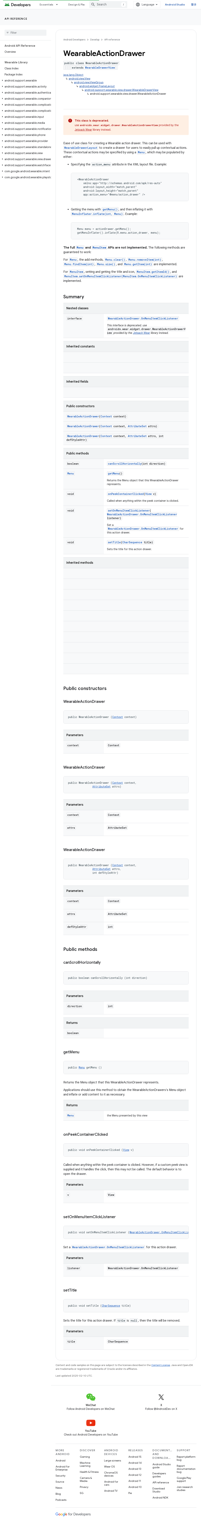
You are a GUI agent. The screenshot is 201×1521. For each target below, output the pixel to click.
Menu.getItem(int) (138, 264)
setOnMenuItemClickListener (129, 510)
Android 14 (135, 1462)
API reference (16, 18)
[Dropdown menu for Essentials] (58, 4)
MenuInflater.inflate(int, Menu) (97, 214)
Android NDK (160, 1497)
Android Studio (175, 4)
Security (60, 1475)
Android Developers (74, 39)
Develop (94, 39)
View (148, 494)
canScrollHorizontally (124, 463)
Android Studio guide (161, 1466)
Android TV (111, 1490)
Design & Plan (77, 4)
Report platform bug (186, 1458)
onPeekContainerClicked (126, 494)
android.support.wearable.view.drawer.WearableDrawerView (121, 90)
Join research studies (185, 1488)
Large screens (112, 1460)
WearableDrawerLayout (80, 148)
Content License (160, 1365)
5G (82, 1493)
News (59, 1487)
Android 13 (134, 1469)
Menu (141, 152)
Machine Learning (85, 1464)
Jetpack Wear (83, 129)
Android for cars (111, 1483)
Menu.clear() (115, 259)
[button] (24, 81)
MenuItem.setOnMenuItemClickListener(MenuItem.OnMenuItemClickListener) (120, 276)
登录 (194, 4)
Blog (58, 1493)
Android (60, 1460)
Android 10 (135, 1487)
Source (60, 1481)
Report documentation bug (186, 1469)
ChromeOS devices (111, 1474)
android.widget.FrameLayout (97, 86)
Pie (130, 1493)
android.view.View (79, 78)
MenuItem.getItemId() (153, 272)
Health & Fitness (89, 1472)
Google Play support (184, 1479)
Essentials (46, 4)
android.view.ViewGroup (89, 82)
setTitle (114, 542)
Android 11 (134, 1481)
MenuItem (99, 247)
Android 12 (134, 1475)
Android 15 (134, 1456)
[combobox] (108, 4)
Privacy (84, 1487)
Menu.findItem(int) (79, 264)
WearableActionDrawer (83, 416)
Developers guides (159, 1475)
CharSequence (132, 542)
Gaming (85, 1456)
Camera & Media (86, 1479)
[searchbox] (25, 33)
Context (106, 416)
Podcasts (61, 1500)
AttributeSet (137, 426)
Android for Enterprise (63, 1468)
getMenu (113, 473)
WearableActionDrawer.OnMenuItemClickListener (143, 318)
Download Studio (158, 1490)
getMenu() (110, 209)
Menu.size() (106, 264)
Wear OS (109, 1466)
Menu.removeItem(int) (144, 259)
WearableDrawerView (100, 67)
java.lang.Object (73, 75)
